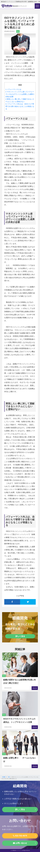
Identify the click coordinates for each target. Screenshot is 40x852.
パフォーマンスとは (13, 89)
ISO (18, 31)
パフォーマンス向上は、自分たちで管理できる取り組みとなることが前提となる (19, 106)
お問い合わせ (20, 843)
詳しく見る (20, 809)
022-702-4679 (20, 836)
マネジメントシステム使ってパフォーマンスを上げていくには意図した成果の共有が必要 (19, 94)
